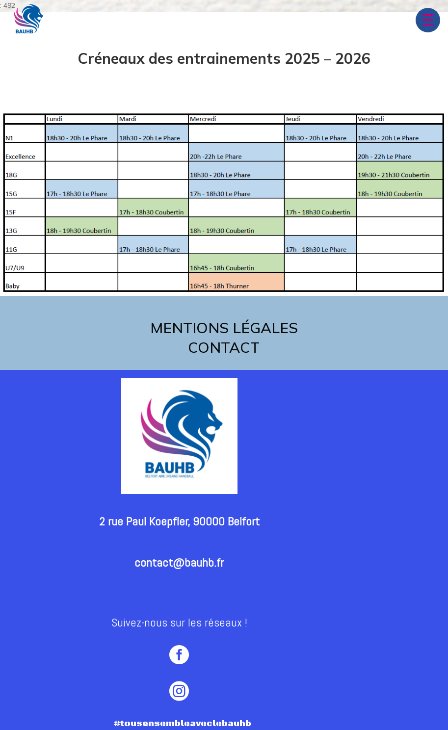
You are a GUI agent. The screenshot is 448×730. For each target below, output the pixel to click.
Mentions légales (224, 327)
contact (224, 347)
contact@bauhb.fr (179, 562)
